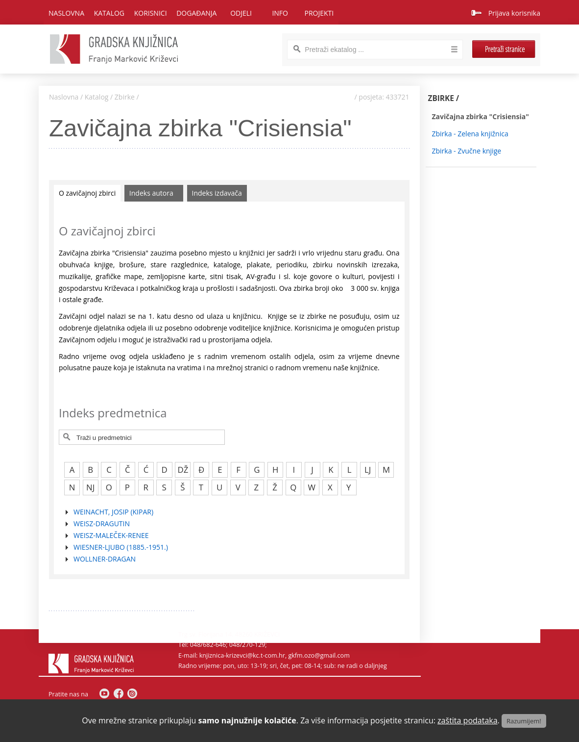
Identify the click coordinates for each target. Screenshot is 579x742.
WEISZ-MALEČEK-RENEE (111, 535)
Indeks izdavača (217, 193)
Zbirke (125, 97)
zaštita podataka (467, 720)
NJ (90, 487)
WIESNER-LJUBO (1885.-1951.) (120, 547)
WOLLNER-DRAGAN (104, 558)
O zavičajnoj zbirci (87, 193)
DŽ (183, 469)
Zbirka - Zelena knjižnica (470, 133)
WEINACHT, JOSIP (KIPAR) (113, 511)
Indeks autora (151, 193)
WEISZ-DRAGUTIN (101, 523)
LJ (367, 469)
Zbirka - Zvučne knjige (467, 150)
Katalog (97, 97)
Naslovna (66, 13)
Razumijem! (524, 720)
